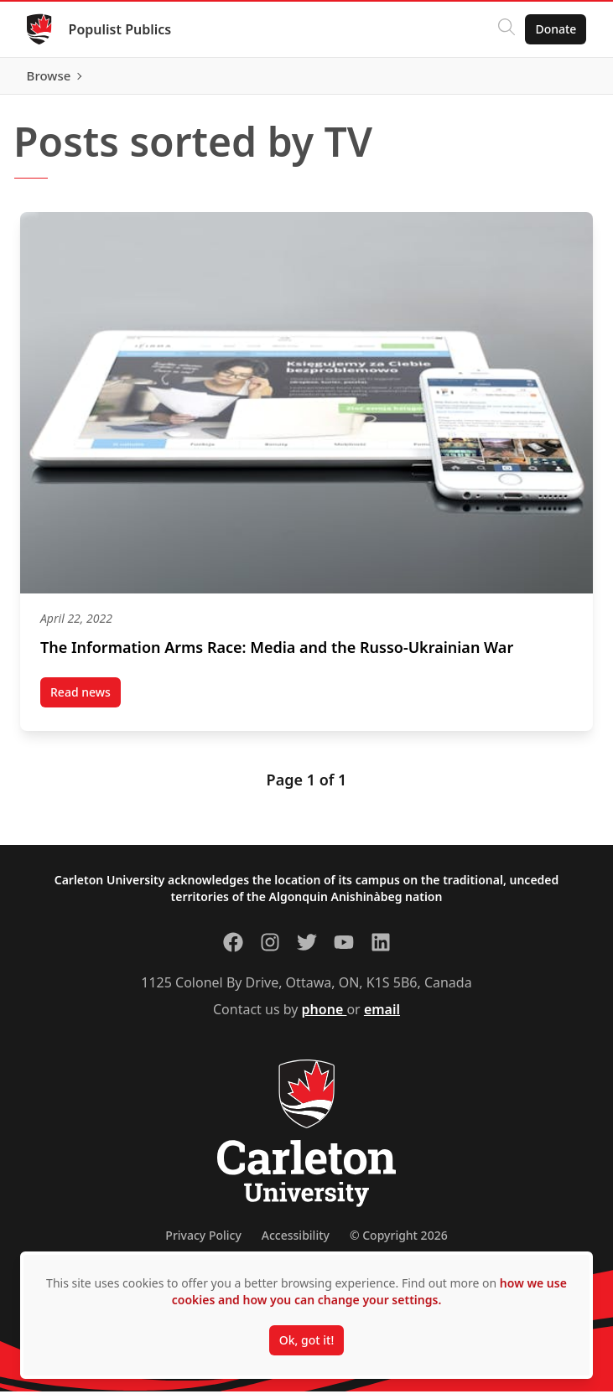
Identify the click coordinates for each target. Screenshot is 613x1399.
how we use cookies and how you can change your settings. (369, 1291)
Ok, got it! (306, 1340)
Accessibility (296, 1243)
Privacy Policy (203, 1243)
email (382, 1017)
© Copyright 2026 (399, 1243)
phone (324, 1017)
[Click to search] (506, 29)
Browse (554, 79)
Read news (85, 703)
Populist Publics (120, 29)
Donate (555, 29)
